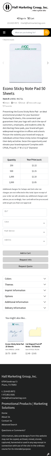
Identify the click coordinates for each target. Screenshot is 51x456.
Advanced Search (9, 424)
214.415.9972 (13, 23)
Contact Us (7, 420)
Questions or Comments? (13, 430)
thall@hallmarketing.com (33, 23)
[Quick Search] (28, 32)
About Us (6, 416)
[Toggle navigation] (4, 32)
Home (4, 413)
